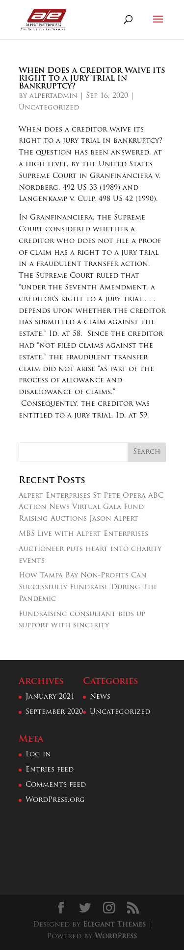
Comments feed (56, 785)
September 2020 (54, 712)
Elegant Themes (114, 924)
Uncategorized (49, 107)
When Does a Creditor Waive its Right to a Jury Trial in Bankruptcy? (92, 78)
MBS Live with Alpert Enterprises (83, 534)
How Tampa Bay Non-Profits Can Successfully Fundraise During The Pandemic (88, 587)
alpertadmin (53, 96)
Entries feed (50, 769)
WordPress (116, 936)
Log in (38, 754)
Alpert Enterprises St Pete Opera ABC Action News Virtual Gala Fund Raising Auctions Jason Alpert (91, 507)
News (100, 697)
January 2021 (50, 697)
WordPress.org (55, 800)
